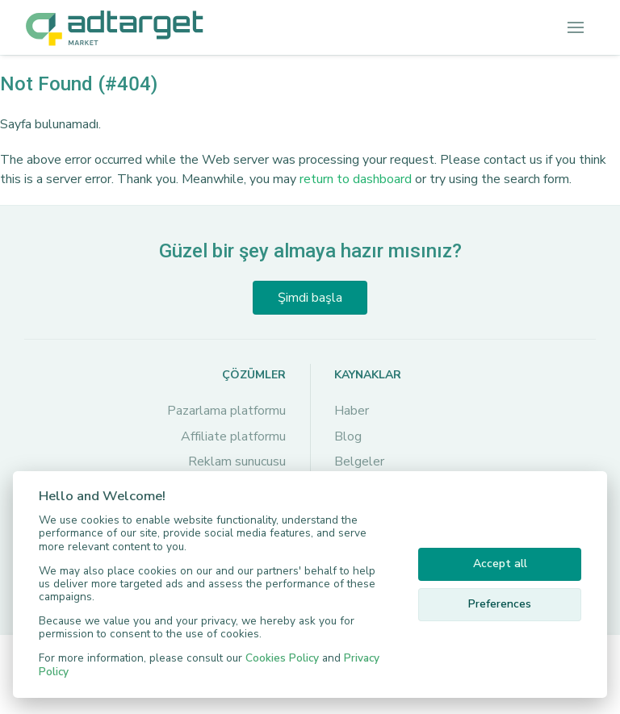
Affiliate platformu (233, 436)
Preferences (499, 604)
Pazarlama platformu (226, 411)
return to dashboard (356, 179)
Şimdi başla (310, 298)
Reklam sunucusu (237, 461)
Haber (351, 411)
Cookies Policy (282, 658)
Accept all (500, 563)
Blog (348, 436)
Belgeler (359, 461)
